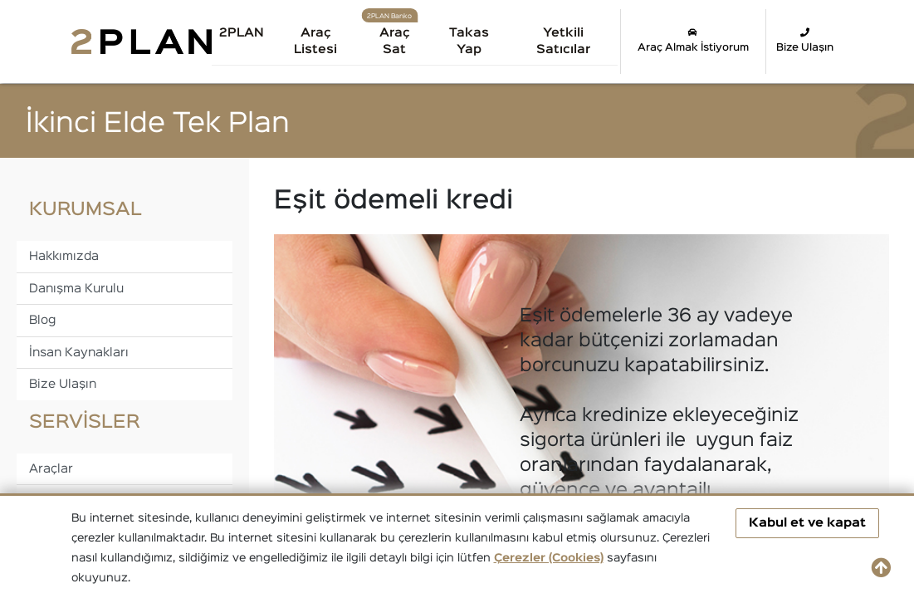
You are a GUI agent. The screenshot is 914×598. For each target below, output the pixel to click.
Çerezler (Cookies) (549, 558)
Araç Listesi (315, 41)
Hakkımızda (64, 256)
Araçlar (51, 468)
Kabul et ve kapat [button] (807, 522)
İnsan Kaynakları (79, 352)
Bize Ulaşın (804, 39)
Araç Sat (394, 41)
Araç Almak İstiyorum (693, 39)
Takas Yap (469, 41)
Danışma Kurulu (76, 288)
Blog (42, 320)
